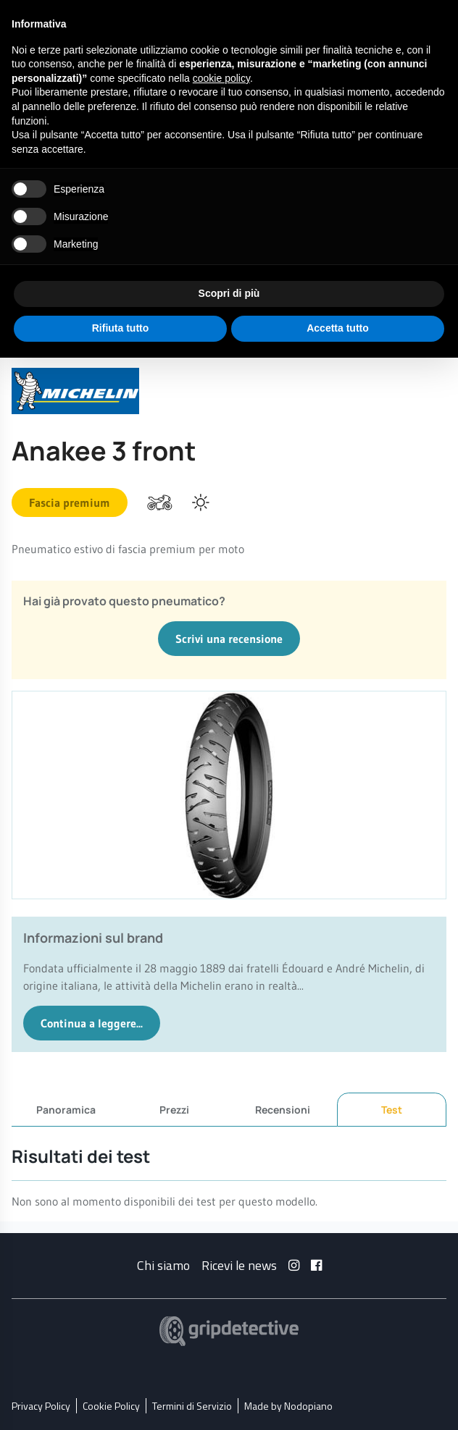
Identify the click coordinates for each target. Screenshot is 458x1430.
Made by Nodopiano (288, 1405)
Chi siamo (163, 1264)
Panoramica (66, 1109)
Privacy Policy (41, 1405)
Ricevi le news (239, 1264)
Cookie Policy (111, 1405)
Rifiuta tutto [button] (120, 328)
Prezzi (174, 1109)
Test (391, 1109)
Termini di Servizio (192, 1405)
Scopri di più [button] (229, 293)
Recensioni (282, 1109)
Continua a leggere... (92, 1023)
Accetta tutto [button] (338, 328)
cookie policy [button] (221, 78)
